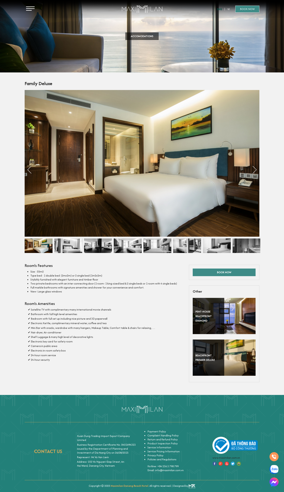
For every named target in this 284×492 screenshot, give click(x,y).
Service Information (159, 447)
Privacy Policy (155, 455)
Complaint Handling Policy (163, 435)
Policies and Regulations (161, 459)
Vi (228, 9)
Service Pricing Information (163, 451)
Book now (247, 9)
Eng (219, 9)
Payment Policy (156, 431)
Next (254, 170)
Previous (29, 170)
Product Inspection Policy (162, 443)
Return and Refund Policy (162, 439)
